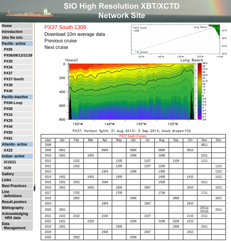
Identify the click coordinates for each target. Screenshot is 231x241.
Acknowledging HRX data (15, 216)
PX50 (8, 132)
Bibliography (12, 208)
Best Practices (14, 186)
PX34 (8, 67)
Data (5, 224)
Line (5, 192)
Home (7, 26)
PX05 (8, 49)
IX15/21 (10, 162)
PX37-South (14, 79)
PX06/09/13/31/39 (18, 55)
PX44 (8, 127)
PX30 (8, 61)
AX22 (8, 150)
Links (6, 180)
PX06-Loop (13, 103)
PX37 (8, 73)
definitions (12, 196)
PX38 (8, 85)
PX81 (8, 138)
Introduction (12, 32)
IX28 (7, 168)
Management (13, 228)
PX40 (8, 91)
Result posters (14, 202)
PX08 (8, 109)
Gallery (8, 174)
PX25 (8, 121)
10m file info (12, 38)
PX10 (8, 115)
